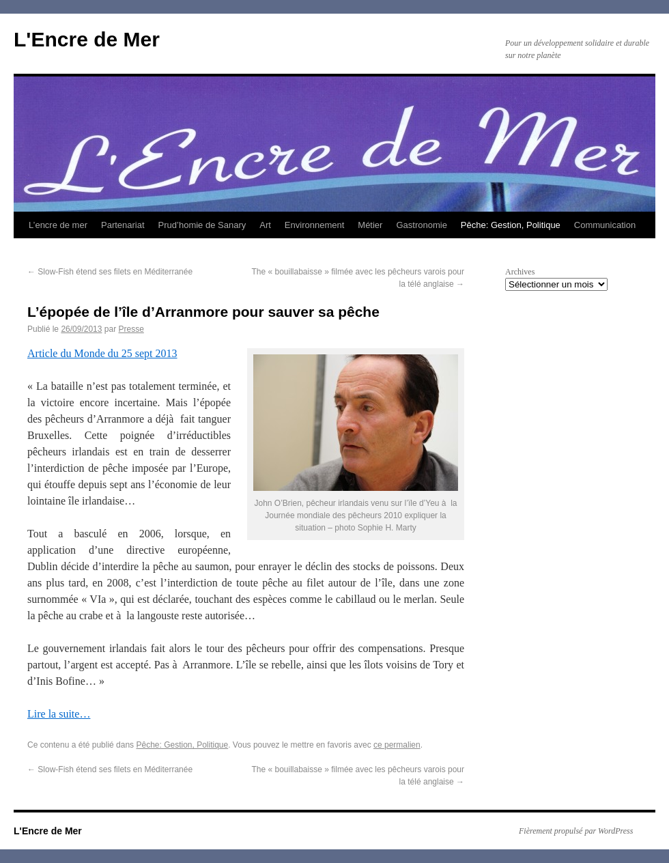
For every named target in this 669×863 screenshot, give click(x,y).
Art (265, 225)
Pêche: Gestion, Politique (510, 225)
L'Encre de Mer (87, 39)
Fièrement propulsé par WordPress (576, 831)
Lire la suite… (58, 714)
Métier (370, 225)
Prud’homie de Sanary (202, 225)
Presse (130, 329)
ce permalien (397, 745)
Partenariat (123, 225)
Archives (520, 272)
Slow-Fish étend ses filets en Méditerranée (110, 272)
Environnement (314, 225)
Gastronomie (421, 225)
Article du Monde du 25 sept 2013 (102, 353)
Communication (605, 225)
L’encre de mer (58, 225)
